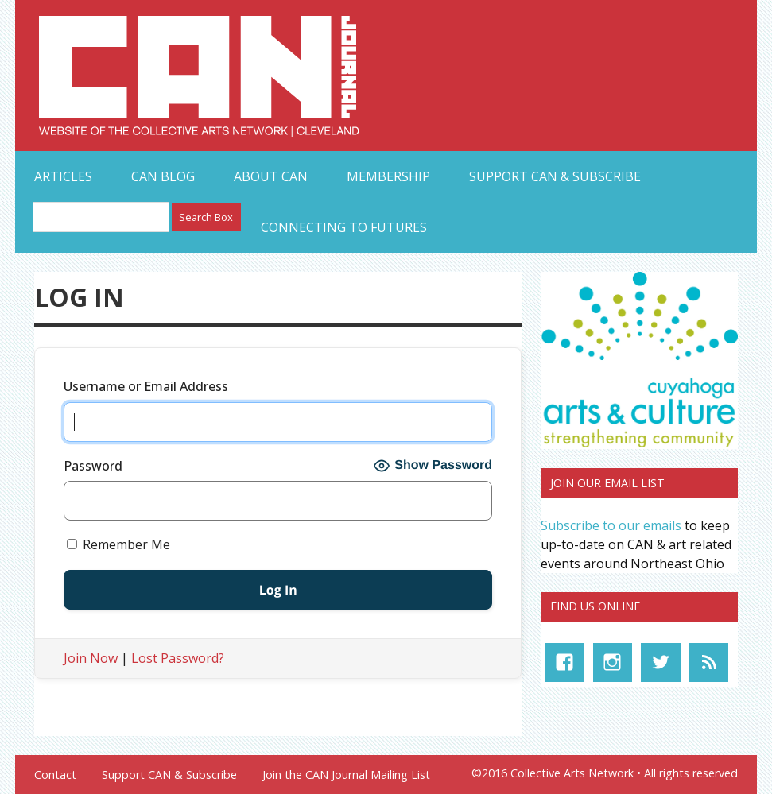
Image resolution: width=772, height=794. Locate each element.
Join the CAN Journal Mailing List (346, 774)
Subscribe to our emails (611, 525)
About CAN (271, 176)
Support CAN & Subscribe (555, 176)
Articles (63, 176)
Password (93, 465)
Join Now (91, 658)
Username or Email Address (146, 386)
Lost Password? (177, 658)
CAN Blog (163, 176)
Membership (388, 176)
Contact (55, 774)
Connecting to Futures (344, 227)
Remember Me (118, 544)
